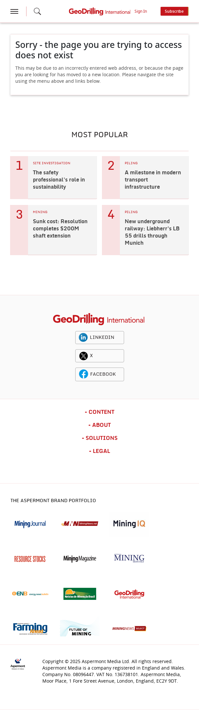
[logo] (98, 319)
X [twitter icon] (91, 356)
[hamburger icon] (14, 11)
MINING (40, 212)
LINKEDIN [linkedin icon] (102, 337)
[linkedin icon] (83, 337)
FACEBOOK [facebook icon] (103, 374)
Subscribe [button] (174, 11)
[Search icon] (37, 11)
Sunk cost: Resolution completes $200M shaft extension (60, 229)
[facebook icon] (83, 374)
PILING (131, 163)
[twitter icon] (83, 355)
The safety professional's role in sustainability (59, 180)
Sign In (141, 11)
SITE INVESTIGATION (51, 163)
